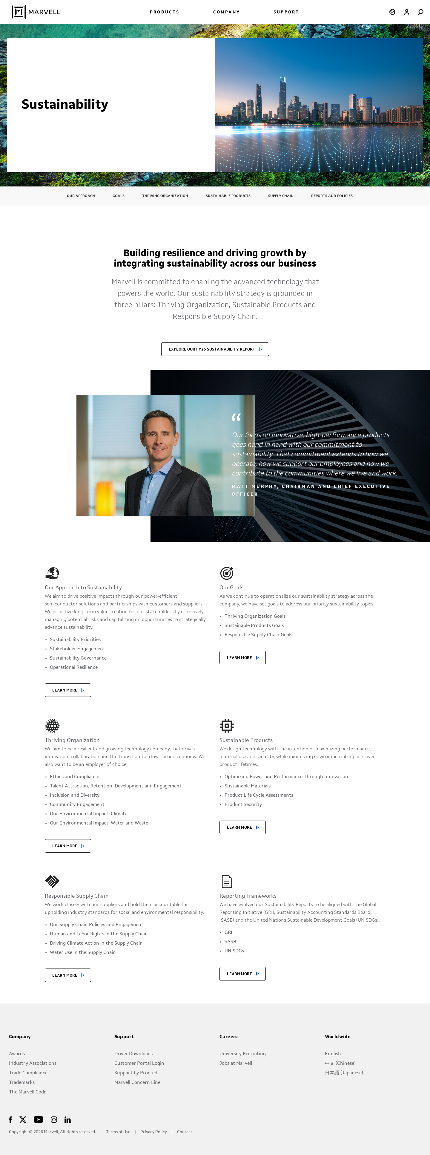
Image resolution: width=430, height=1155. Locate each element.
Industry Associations (32, 1063)
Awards (17, 1054)
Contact (184, 1132)
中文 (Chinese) (340, 1063)
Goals (119, 196)
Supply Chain (281, 196)
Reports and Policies (332, 196)
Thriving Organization (165, 196)
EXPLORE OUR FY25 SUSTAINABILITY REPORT (212, 349)
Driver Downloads (133, 1054)
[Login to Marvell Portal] (406, 12)
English (333, 1054)
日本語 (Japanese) (344, 1073)
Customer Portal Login (139, 1063)
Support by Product (136, 1073)
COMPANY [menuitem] (226, 12)
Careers (228, 1037)
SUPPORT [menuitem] (286, 12)
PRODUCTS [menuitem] (165, 12)
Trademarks (22, 1082)
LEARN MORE (64, 690)
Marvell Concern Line (137, 1082)
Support (124, 1037)
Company (20, 1037)
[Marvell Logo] (33, 12)
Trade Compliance (28, 1073)
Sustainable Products (228, 196)
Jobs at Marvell (235, 1063)
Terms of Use (118, 1132)
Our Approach (81, 196)
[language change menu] (392, 12)
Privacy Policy (153, 1132)
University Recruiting (242, 1054)
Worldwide (338, 1037)
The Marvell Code (27, 1092)
